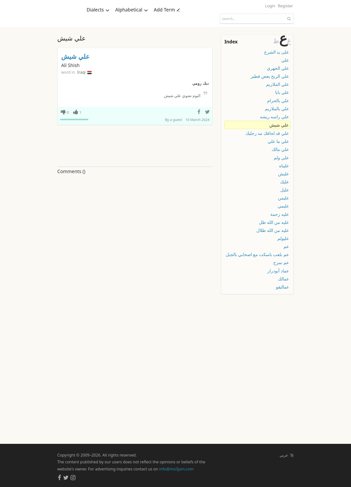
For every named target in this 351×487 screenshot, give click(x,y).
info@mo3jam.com (176, 469)
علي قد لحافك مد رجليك (267, 133)
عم (286, 246)
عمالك (283, 279)
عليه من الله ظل (274, 222)
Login (270, 6)
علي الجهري (278, 68)
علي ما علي (278, 141)
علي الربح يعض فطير (270, 76)
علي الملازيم (277, 84)
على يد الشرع (276, 52)
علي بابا (282, 92)
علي (285, 60)
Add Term (167, 18)
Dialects (98, 18)
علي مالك (280, 149)
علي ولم (281, 157)
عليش (283, 174)
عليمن (283, 198)
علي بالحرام (278, 100)
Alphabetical (131, 18)
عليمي (283, 206)
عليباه (284, 166)
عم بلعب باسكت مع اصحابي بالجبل (257, 254)
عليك (284, 182)
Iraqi (84, 72)
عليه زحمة (279, 214)
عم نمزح (281, 262)
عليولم (283, 238)
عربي (286, 455)
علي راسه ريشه (274, 116)
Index (231, 41)
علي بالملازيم (277, 108)
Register (285, 6)
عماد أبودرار (278, 271)
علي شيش (75, 56)
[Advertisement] (135, 146)
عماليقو (282, 287)
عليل (284, 190)
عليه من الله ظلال (272, 230)
